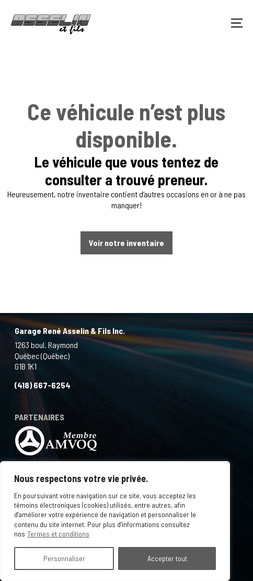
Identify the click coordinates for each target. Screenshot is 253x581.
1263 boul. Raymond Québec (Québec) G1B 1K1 (46, 356)
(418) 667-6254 (43, 385)
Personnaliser (64, 558)
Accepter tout (167, 558)
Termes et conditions (58, 533)
